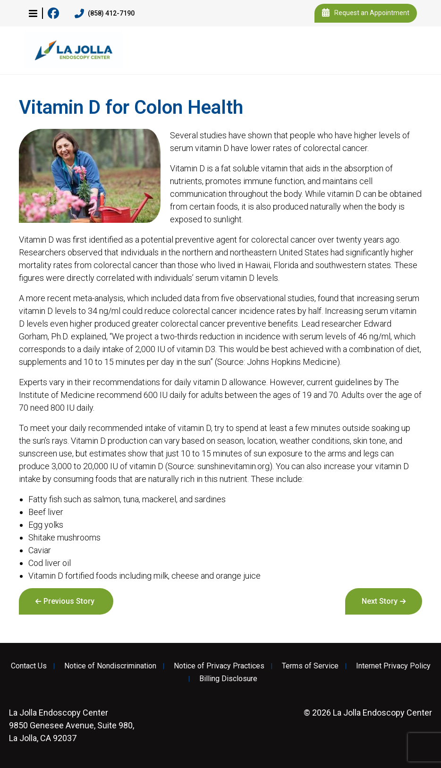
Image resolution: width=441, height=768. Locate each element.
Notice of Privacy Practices (219, 666)
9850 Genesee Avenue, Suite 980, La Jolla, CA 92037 (71, 725)
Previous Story (68, 601)
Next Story (380, 601)
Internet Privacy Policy (393, 666)
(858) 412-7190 (105, 13)
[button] (33, 13)
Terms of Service (310, 666)
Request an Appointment (365, 13)
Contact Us (29, 666)
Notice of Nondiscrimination (110, 666)
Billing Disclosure (228, 679)
